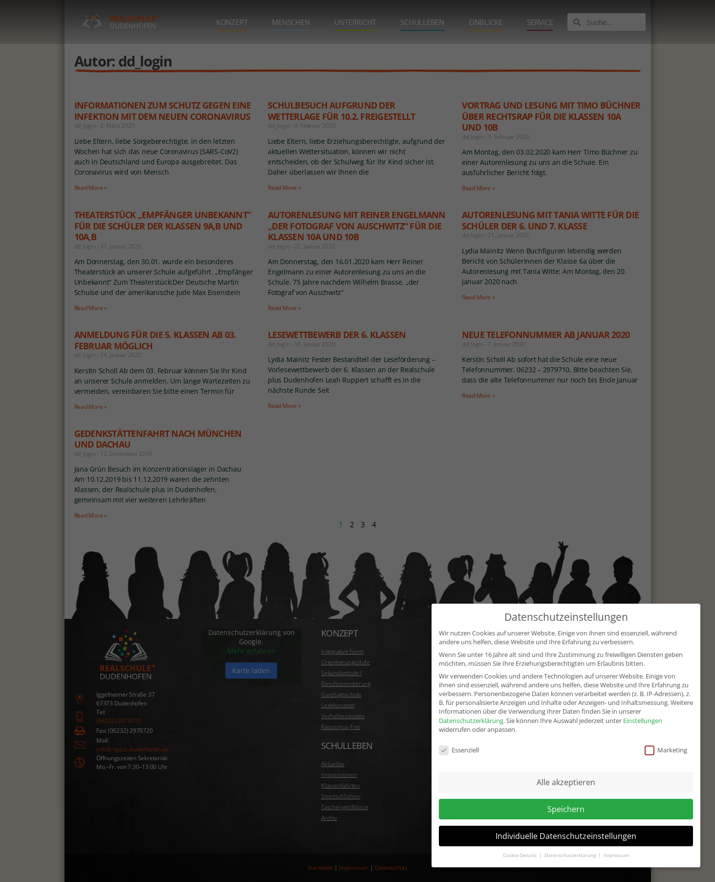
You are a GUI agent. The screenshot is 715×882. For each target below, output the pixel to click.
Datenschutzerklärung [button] (570, 843)
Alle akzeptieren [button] (566, 770)
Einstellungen (642, 708)
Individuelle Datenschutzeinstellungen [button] (566, 823)
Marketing (666, 738)
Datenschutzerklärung (471, 708)
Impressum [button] (616, 843)
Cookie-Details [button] (520, 843)
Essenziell (459, 738)
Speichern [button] (566, 797)
